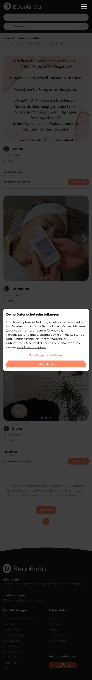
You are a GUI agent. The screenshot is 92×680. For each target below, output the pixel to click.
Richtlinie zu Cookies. (31, 347)
